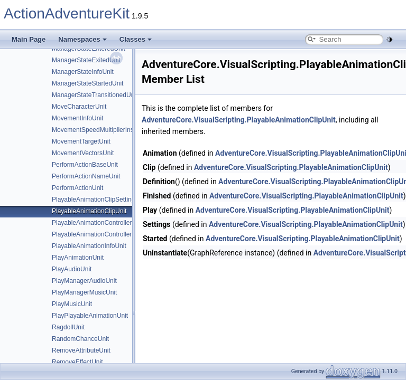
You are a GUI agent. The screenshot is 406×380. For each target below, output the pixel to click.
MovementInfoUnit (77, 118)
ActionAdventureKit (67, 13)
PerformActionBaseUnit (85, 164)
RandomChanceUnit (80, 339)
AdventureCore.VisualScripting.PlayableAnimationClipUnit (239, 120)
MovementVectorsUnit (83, 153)
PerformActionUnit (77, 188)
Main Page (28, 39)
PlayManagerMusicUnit (84, 292)
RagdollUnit (68, 327)
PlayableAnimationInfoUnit (89, 246)
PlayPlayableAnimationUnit (90, 315)
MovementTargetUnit (81, 141)
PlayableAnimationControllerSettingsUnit (109, 222)
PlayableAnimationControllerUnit (97, 234)
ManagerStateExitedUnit (86, 60)
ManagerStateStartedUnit (87, 83)
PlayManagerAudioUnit (84, 280)
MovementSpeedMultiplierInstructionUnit (108, 130)
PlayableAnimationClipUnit (89, 211)
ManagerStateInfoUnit (83, 71)
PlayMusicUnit (72, 304)
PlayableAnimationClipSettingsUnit (101, 199)
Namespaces (82, 39)
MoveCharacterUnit (79, 106)
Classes (135, 39)
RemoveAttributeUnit (81, 350)
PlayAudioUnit (71, 269)
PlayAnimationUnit (78, 257)
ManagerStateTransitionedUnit (94, 95)
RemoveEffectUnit (77, 362)
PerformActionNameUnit (86, 176)
